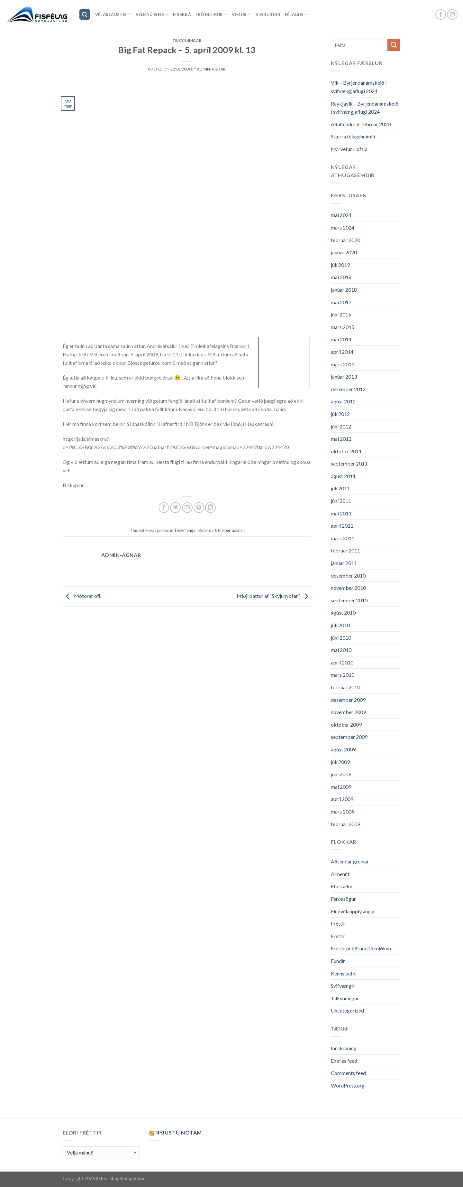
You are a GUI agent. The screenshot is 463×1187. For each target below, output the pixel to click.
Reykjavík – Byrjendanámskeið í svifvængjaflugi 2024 (364, 107)
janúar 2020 (344, 252)
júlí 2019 (340, 265)
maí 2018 (341, 277)
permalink (233, 530)
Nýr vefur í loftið (349, 149)
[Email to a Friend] (187, 507)
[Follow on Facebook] (440, 14)
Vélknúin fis (152, 14)
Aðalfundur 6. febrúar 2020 (361, 124)
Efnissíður (342, 886)
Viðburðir (268, 14)
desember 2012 (348, 389)
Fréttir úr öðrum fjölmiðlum (361, 948)
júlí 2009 (340, 762)
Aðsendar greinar (350, 861)
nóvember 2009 (348, 712)
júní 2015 (341, 314)
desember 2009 (348, 700)
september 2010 (349, 600)
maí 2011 (341, 513)
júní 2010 (341, 638)
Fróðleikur (211, 14)
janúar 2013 (344, 376)
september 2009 (349, 737)
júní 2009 (341, 774)
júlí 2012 (340, 414)
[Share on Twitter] (175, 507)
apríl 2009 (342, 799)
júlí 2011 (340, 488)
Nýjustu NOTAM (178, 1132)
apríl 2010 (342, 662)
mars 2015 (342, 327)
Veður (241, 14)
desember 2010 (348, 575)
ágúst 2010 (343, 612)
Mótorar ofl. (82, 596)
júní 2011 (341, 501)
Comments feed (348, 1073)
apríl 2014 (342, 352)
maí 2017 (341, 302)
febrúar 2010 (345, 687)
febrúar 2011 (345, 550)
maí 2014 (341, 339)
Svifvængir (343, 986)
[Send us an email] (452, 14)
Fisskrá (182, 14)
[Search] (84, 14)
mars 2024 (342, 227)
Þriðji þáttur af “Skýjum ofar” (274, 596)
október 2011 (346, 451)
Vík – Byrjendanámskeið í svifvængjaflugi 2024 (358, 87)
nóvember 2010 (348, 588)
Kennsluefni (344, 973)
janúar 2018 (344, 290)
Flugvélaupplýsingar (353, 911)
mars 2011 (342, 538)
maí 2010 (341, 650)
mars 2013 (342, 364)
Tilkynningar (186, 40)
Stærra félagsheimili (353, 136)
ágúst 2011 (343, 476)
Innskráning (344, 1048)
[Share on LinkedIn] (210, 507)
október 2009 (346, 724)
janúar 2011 (344, 563)
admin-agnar (211, 69)
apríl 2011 (342, 526)
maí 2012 (341, 439)
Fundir (338, 961)
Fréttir (338, 923)
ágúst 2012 (343, 401)
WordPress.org (348, 1085)
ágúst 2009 (343, 749)
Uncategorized (347, 1010)
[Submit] (393, 45)
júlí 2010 (340, 625)
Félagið (296, 14)
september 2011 (349, 463)
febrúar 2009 (345, 824)
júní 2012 (341, 426)
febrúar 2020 (345, 240)
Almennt (340, 874)
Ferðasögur (343, 899)
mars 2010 (342, 675)
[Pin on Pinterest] (199, 507)
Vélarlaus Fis (113, 14)
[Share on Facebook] (164, 507)
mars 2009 (342, 811)
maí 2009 (341, 787)
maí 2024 (341, 215)
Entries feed (344, 1061)
